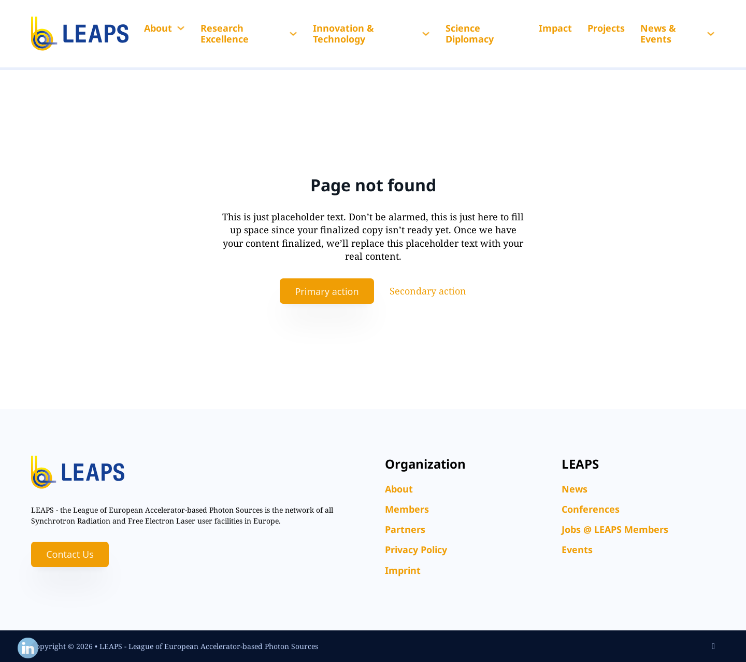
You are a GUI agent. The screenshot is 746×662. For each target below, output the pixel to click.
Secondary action (428, 291)
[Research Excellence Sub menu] (293, 34)
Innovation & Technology (343, 34)
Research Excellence (224, 34)
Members (407, 509)
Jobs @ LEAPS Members (615, 529)
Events (577, 549)
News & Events (658, 34)
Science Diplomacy (470, 34)
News (574, 489)
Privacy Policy (416, 549)
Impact (555, 28)
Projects (606, 28)
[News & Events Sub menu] (711, 34)
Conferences (591, 509)
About (158, 28)
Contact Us (70, 554)
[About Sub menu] (181, 28)
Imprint (403, 570)
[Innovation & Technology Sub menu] (426, 34)
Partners (405, 529)
